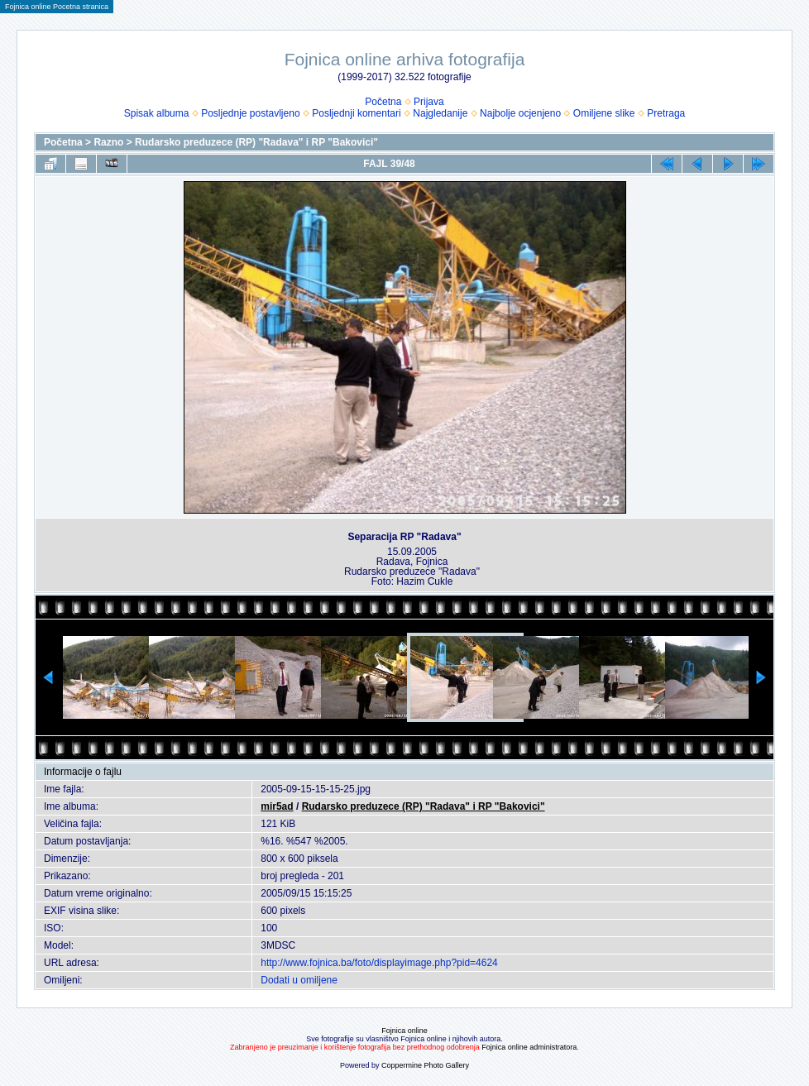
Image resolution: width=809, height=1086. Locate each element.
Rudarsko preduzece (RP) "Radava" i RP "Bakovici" (256, 142)
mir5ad (277, 806)
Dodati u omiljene (299, 980)
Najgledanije (440, 113)
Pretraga (666, 113)
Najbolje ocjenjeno (520, 113)
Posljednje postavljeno (250, 113)
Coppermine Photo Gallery (425, 1065)
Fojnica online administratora (529, 1047)
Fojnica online (404, 1030)
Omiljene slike (604, 113)
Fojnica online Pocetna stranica (56, 6)
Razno (108, 142)
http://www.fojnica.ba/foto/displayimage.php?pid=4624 (379, 963)
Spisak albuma (156, 113)
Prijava (429, 102)
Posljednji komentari (356, 113)
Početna (383, 102)
